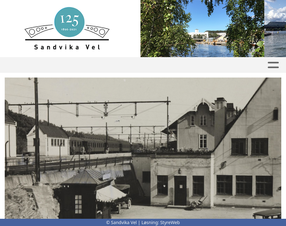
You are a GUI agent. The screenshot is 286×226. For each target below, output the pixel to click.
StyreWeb (170, 222)
